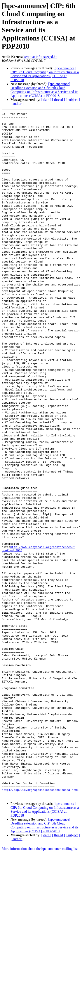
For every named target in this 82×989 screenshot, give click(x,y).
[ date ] (46, 100)
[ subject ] (73, 100)
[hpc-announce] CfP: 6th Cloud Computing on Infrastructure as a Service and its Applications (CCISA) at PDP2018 (44, 74)
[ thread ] (58, 100)
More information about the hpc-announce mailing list (40, 985)
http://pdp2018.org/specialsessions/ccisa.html (40, 926)
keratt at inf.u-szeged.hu (41, 57)
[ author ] (17, 103)
